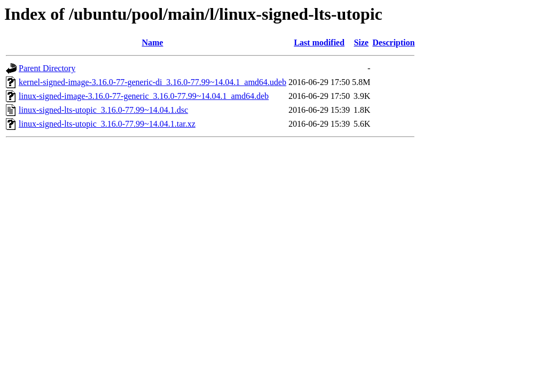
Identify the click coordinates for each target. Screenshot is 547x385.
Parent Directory (47, 68)
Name (152, 42)
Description (393, 42)
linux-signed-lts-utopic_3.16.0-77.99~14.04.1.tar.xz (107, 123)
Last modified (319, 42)
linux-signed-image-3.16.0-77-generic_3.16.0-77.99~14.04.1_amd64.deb (144, 96)
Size (361, 42)
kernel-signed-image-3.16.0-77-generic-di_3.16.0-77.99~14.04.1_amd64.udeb (152, 82)
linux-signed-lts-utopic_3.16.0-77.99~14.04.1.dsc (103, 109)
